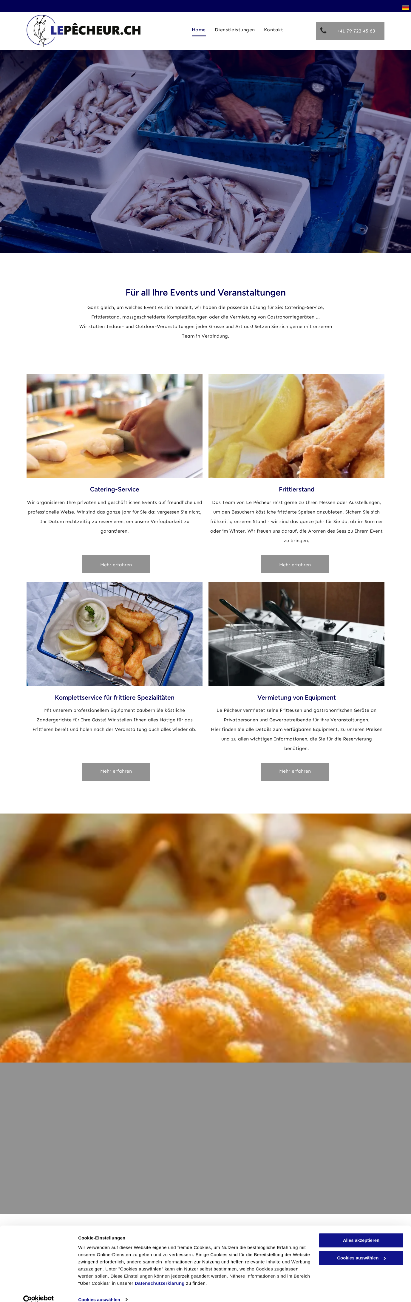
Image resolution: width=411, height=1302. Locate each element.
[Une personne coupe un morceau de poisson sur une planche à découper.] (115, 426)
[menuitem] (198, 30)
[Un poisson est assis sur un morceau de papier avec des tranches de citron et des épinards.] (296, 426)
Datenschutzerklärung (160, 1273)
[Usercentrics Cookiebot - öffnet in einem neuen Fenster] (39, 1290)
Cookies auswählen (99, 1290)
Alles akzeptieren (361, 1231)
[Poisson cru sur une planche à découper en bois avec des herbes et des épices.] (115, 634)
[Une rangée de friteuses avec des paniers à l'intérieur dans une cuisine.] (296, 634)
